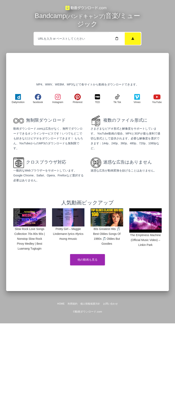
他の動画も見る (87, 259)
